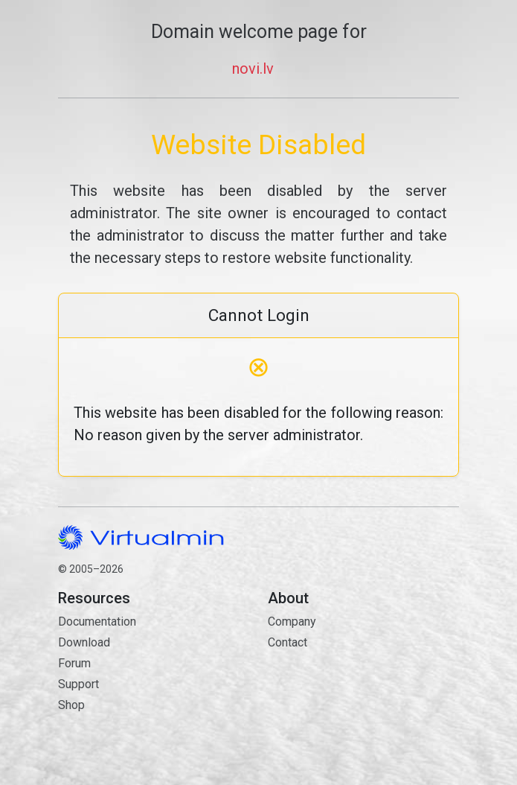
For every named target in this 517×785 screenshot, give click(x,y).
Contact (363, 695)
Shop (71, 705)
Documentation (97, 621)
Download (84, 642)
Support (78, 684)
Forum (74, 663)
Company (292, 621)
